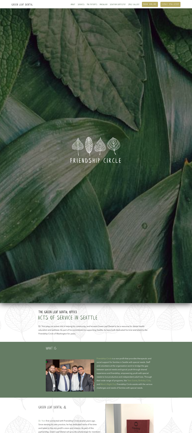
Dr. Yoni (41, 421)
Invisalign (103, 4)
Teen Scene (132, 381)
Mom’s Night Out (108, 384)
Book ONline (150, 4)
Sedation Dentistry (118, 4)
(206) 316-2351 (170, 4)
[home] (21, 3)
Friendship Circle (104, 359)
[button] (73, 4)
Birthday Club (144, 381)
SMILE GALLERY (133, 4)
